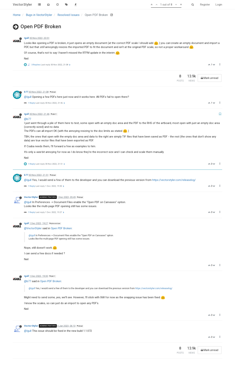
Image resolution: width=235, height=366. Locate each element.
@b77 (54, 114)
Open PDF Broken (61, 228)
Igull (26, 38)
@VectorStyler (54, 223)
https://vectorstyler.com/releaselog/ (174, 180)
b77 (26, 91)
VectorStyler (31, 197)
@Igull (52, 92)
